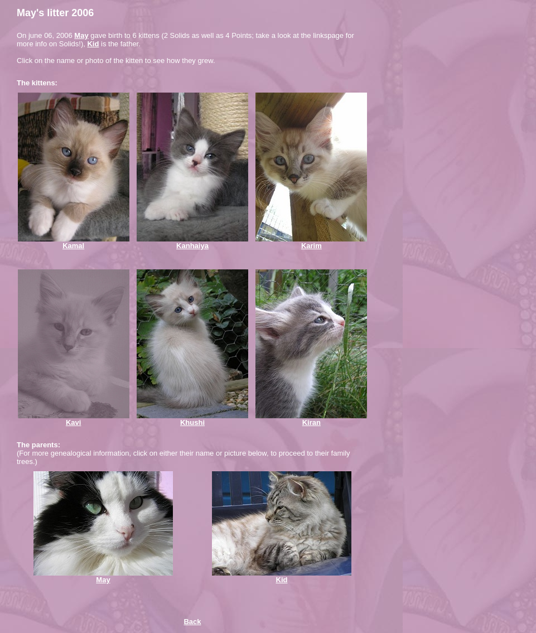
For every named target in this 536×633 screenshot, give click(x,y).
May (81, 35)
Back (192, 621)
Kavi (73, 422)
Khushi (192, 422)
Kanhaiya (192, 245)
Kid (93, 44)
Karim (311, 245)
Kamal (73, 245)
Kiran (311, 422)
